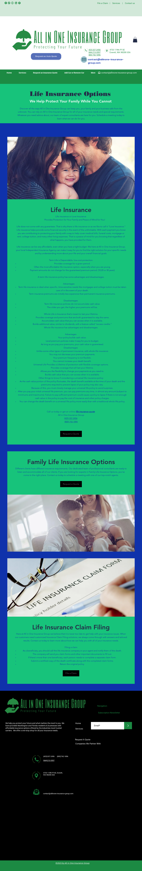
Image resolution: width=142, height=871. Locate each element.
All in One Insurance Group (77, 863)
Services (116, 3)
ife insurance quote (85, 411)
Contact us (130, 3)
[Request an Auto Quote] (46, 56)
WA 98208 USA (123, 52)
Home (78, 723)
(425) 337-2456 (70, 418)
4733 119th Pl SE (117, 50)
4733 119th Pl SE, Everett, (53, 773)
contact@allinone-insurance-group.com (119, 73)
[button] (135, 39)
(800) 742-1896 (71, 421)
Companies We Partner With (88, 743)
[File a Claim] (71, 673)
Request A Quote (83, 739)
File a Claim (102, 3)
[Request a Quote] (71, 434)
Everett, (113, 52)
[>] (128, 725)
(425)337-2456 (49, 756)
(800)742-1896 (63, 756)
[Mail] (84, 59)
